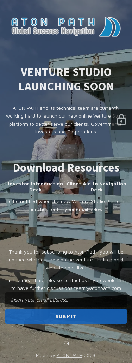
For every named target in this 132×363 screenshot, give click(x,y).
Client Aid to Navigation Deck (96, 186)
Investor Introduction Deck (35, 186)
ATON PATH (69, 355)
